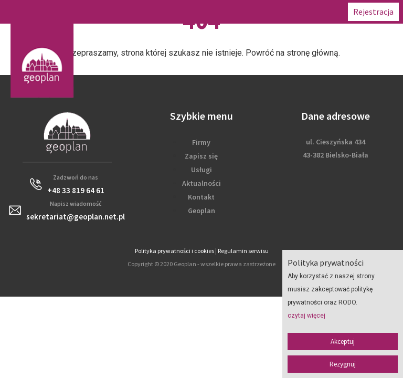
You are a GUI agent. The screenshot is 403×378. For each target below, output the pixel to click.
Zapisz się (201, 156)
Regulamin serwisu (243, 251)
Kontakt (201, 197)
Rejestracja (373, 11)
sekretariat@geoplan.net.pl (75, 217)
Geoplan (201, 210)
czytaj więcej (306, 315)
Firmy (201, 142)
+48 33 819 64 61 (75, 190)
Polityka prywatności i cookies (174, 251)
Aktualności (201, 183)
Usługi (201, 169)
